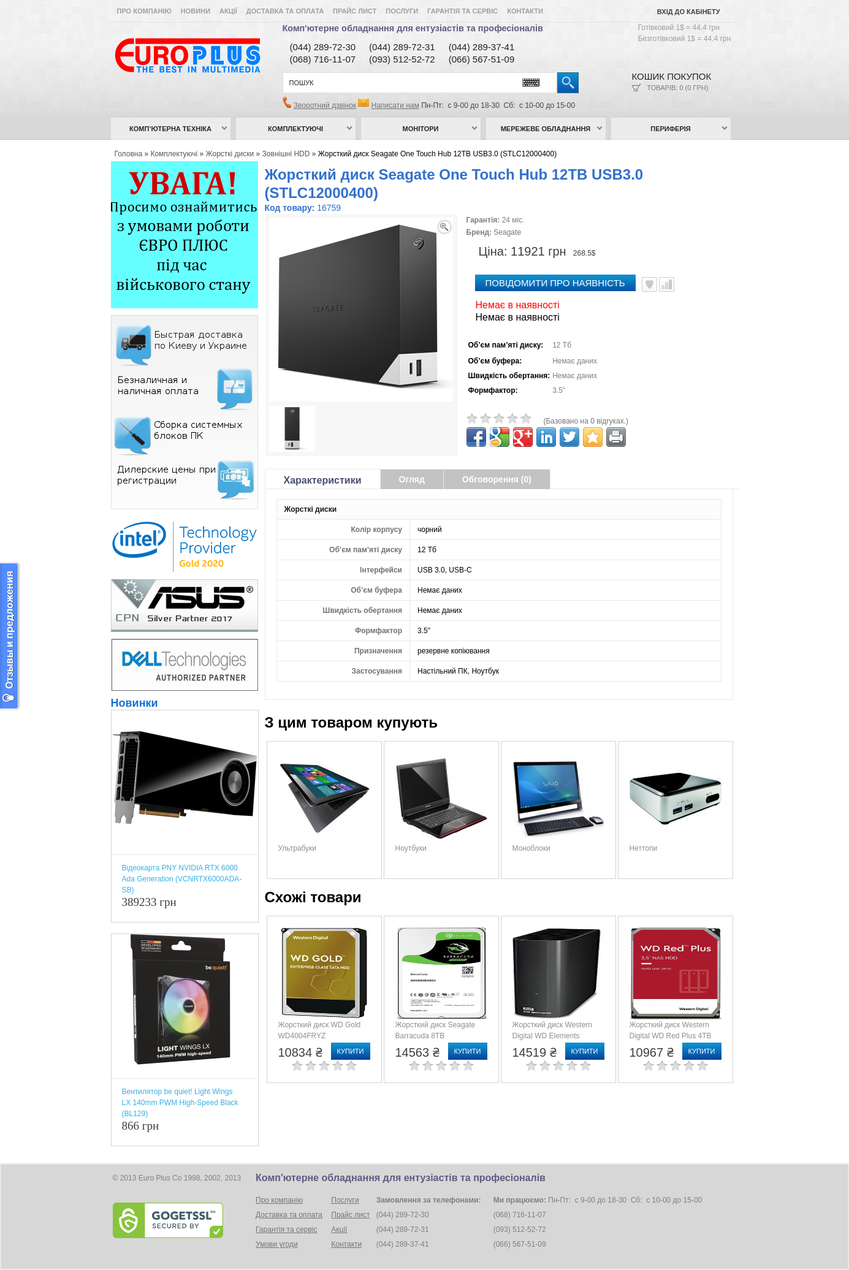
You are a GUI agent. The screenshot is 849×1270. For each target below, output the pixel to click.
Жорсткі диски (230, 154)
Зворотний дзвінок (325, 105)
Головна (129, 154)
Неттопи (644, 848)
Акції (228, 11)
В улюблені (649, 284)
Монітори (421, 128)
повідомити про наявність (555, 283)
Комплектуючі (295, 128)
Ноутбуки (411, 848)
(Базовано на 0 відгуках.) (586, 421)
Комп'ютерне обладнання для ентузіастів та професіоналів (413, 28)
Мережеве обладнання (546, 128)
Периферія (670, 128)
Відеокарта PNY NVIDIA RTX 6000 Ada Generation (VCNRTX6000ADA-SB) (182, 879)
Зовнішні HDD (286, 154)
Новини (195, 11)
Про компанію (144, 11)
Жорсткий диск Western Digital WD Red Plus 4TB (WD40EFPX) (671, 1036)
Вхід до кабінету (688, 11)
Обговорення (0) (496, 479)
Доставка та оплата (285, 11)
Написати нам (395, 105)
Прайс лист (354, 11)
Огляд (412, 479)
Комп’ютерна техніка (170, 128)
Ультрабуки (297, 848)
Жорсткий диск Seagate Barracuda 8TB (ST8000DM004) (435, 1036)
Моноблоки (531, 848)
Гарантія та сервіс (462, 11)
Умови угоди (277, 1244)
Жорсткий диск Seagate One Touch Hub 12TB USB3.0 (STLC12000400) (437, 154)
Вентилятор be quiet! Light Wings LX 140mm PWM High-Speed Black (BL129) (180, 1102)
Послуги (402, 11)
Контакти (525, 11)
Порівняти (666, 284)
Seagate (507, 232)
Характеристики (323, 480)
